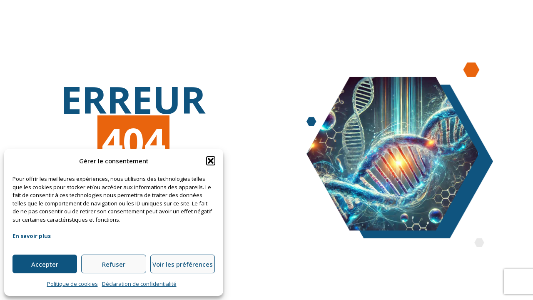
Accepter (44, 264)
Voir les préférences (182, 264)
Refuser (113, 264)
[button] (211, 161)
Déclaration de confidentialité (139, 284)
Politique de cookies (72, 284)
